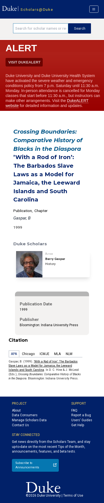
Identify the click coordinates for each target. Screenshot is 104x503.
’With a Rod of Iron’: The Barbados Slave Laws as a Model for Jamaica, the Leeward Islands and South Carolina (43, 366)
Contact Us (20, 425)
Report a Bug (81, 415)
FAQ (74, 410)
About (16, 410)
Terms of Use (73, 495)
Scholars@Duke (37, 9)
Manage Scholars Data (29, 420)
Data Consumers (24, 415)
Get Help (77, 425)
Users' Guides (81, 420)
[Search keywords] (40, 28)
